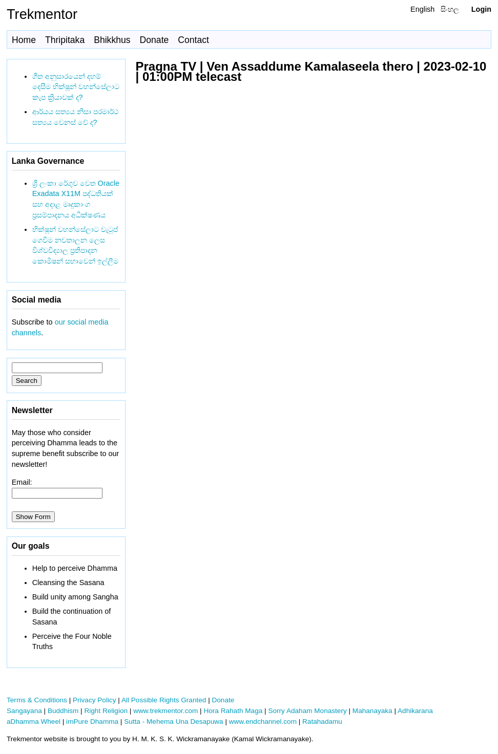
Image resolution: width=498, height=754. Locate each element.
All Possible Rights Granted (163, 700)
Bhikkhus (112, 40)
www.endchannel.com (263, 721)
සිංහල (450, 9)
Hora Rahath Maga (232, 711)
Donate (154, 40)
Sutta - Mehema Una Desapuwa (173, 721)
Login (481, 9)
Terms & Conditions (37, 700)
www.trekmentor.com (165, 711)
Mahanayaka (372, 711)
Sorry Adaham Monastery (307, 711)
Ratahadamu (322, 721)
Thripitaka (65, 40)
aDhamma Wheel (33, 721)
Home (24, 40)
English (422, 9)
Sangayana (24, 711)
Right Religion (106, 711)
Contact (193, 40)
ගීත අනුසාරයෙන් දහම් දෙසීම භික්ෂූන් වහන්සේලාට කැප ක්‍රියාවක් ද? (75, 87)
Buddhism (63, 711)
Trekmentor (42, 14)
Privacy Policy (94, 700)
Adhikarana (415, 711)
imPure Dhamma (92, 721)
